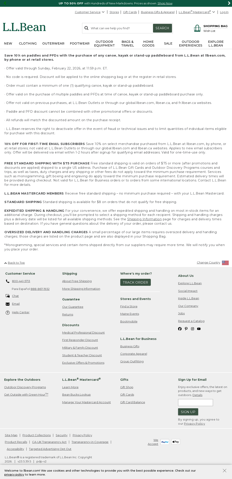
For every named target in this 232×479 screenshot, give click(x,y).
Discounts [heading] (70, 325)
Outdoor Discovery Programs (25, 387)
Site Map (11, 435)
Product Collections (36, 435)
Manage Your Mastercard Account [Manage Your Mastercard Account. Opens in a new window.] (86, 402)
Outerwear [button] (53, 43)
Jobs (181, 313)
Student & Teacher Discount (82, 355)
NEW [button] (8, 43)
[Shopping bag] (210, 25)
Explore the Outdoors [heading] (22, 380)
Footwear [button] (79, 43)
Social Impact (188, 291)
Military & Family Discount (80, 347)
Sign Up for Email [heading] (192, 380)
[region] (116, 3)
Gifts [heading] (124, 380)
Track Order (135, 282)
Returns (67, 314)
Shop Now (165, 3)
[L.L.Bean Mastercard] (197, 12)
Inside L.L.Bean (188, 298)
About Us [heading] (186, 276)
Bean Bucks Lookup (76, 394)
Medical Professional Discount (83, 332)
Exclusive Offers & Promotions (83, 362)
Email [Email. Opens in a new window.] (13, 304)
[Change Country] (213, 263)
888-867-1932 (40, 289)
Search (162, 28)
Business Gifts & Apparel (158, 12)
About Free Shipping (77, 281)
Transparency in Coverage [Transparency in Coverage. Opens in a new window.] (90, 442)
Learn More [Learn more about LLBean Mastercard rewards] (70, 387)
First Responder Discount (80, 340)
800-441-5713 (18, 281)
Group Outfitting (132, 361)
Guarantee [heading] (71, 299)
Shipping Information (144, 219)
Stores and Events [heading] (135, 299)
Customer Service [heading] (20, 274)
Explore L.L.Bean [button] (216, 43)
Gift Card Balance (132, 402)
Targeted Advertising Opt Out (50, 449)
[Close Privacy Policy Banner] (225, 471)
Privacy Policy (194, 423)
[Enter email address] (195, 402)
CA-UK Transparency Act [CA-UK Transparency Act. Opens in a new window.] (49, 442)
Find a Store (128, 306)
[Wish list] (215, 30)
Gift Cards (130, 12)
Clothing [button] (28, 43)
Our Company (188, 306)
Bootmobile (128, 321)
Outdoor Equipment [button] (104, 43)
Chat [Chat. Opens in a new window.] (12, 296)
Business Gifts (129, 346)
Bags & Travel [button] (127, 43)
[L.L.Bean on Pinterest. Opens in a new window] (186, 328)
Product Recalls (16, 442)
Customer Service (90, 12)
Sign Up (188, 412)
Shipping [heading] (69, 274)
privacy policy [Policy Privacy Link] (14, 474)
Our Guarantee (72, 306)
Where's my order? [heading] (136, 274)
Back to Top (14, 262)
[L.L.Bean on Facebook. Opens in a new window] (180, 328)
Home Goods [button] (148, 43)
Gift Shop (126, 387)
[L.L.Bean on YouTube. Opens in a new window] (199, 328)
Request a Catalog (191, 321)
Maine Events (129, 313)
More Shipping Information (81, 288)
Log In (224, 12)
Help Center (18, 312)
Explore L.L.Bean (190, 283)
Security (61, 435)
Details (197, 395)
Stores (114, 12)
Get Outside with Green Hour (26, 394)
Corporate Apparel (133, 353)
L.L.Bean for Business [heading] (138, 339)
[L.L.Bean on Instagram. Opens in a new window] (192, 328)
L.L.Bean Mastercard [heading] (81, 379)
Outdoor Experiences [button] (190, 43)
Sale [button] (168, 43)
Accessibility (15, 449)
